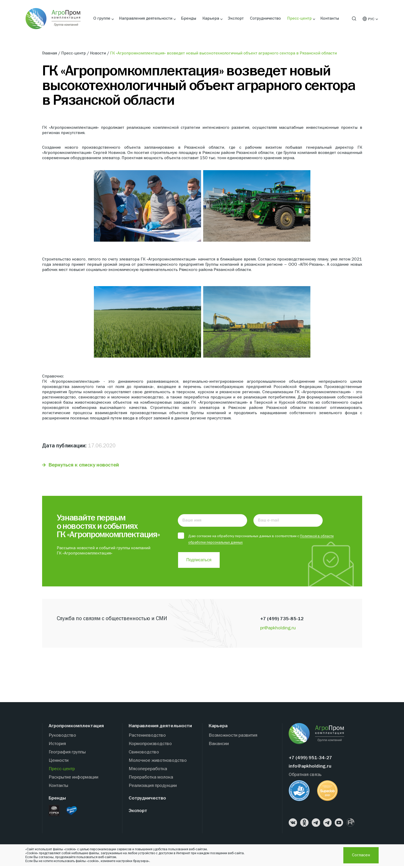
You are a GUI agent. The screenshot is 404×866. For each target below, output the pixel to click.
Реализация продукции (153, 786)
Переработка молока (151, 778)
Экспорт (236, 18)
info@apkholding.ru (310, 767)
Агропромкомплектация (76, 726)
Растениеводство (147, 736)
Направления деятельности (145, 18)
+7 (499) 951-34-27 (310, 758)
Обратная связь (305, 775)
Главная (50, 53)
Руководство (62, 736)
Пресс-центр (299, 18)
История (57, 744)
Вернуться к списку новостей (84, 465)
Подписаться (199, 560)
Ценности (59, 761)
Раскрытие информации (73, 778)
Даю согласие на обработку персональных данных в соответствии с (256, 539)
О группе (101, 18)
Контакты (329, 18)
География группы (67, 752)
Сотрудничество (265, 18)
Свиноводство (144, 752)
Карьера (210, 18)
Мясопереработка (148, 769)
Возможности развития (233, 736)
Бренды (188, 18)
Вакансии (219, 744)
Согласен (361, 855)
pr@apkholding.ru (278, 628)
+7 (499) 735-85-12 (282, 619)
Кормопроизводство (150, 744)
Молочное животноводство (158, 761)
